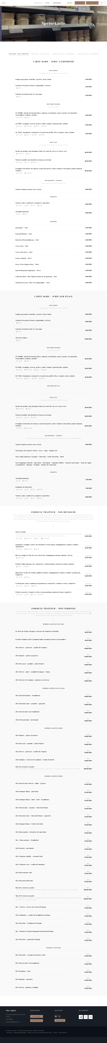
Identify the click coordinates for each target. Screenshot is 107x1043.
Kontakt (70, 3)
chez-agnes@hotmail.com (12, 1022)
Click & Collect (92, 3)
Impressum (10, 1033)
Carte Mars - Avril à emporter (19, 54)
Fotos (48, 3)
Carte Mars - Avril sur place (40, 54)
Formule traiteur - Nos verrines (87, 54)
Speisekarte (38, 3)
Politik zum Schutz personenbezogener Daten (40, 1033)
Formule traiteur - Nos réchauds (63, 54)
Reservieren (80, 3)
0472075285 (9, 1019)
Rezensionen (57, 3)
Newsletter (60, 1020)
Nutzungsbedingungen (21, 1033)
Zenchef (41, 1030)
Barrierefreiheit (63, 1033)
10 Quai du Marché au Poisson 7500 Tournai (15, 1015)
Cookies (56, 1033)
